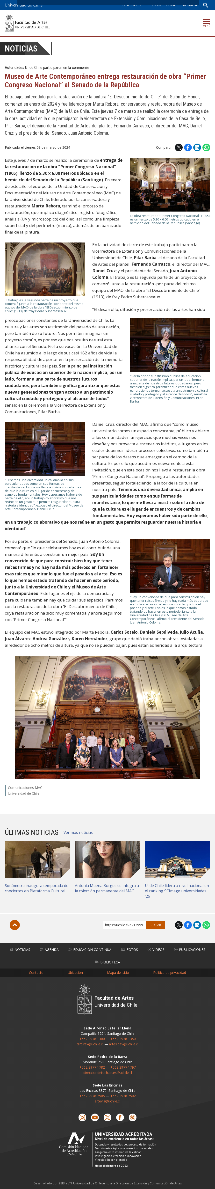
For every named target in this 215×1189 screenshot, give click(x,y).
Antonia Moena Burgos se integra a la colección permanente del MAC (107, 888)
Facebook (188, 147)
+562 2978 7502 (123, 1095)
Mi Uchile (172, 5)
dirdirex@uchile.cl (90, 1043)
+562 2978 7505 (92, 1095)
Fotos (129, 949)
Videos (155, 949)
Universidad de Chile (87, 1182)
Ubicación (75, 971)
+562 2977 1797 (123, 1066)
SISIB (61, 1182)
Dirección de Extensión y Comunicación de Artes (149, 1182)
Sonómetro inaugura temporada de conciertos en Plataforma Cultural (37, 888)
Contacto (36, 971)
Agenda (49, 949)
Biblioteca (107, 961)
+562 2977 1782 (92, 1066)
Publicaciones (189, 949)
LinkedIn (197, 147)
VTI (70, 1182)
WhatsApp (206, 147)
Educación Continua (90, 949)
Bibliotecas (190, 5)
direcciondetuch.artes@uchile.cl (107, 1071)
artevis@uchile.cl (107, 1100)
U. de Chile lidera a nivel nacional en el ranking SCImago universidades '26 (177, 891)
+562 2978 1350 (123, 1037)
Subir (15, 925)
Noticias (21, 49)
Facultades (129, 5)
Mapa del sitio (118, 971)
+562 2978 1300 (92, 1037)
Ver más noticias (78, 832)
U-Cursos (154, 5)
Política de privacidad (169, 971)
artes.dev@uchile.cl (123, 1043)
